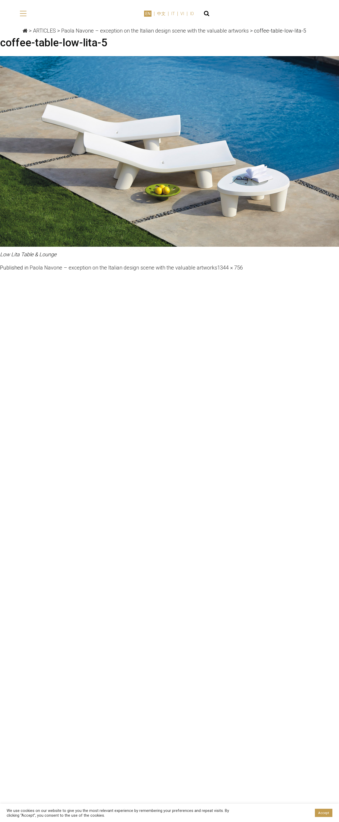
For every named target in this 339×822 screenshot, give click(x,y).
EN (270, 13)
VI (305, 13)
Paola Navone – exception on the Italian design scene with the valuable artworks (123, 268)
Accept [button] (323, 813)
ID (314, 13)
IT (295, 13)
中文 (284, 13)
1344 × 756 (230, 268)
